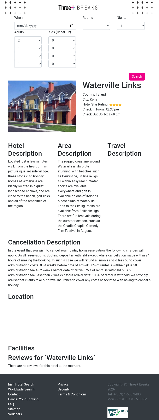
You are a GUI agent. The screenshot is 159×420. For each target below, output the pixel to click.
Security (64, 389)
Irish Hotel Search (21, 384)
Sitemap (14, 409)
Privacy (63, 384)
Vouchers (15, 414)
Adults (19, 32)
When (18, 18)
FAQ (11, 404)
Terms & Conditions (72, 394)
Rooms (88, 18)
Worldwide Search (21, 389)
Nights (121, 18)
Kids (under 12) (59, 32)
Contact (14, 394)
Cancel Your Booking (23, 399)
